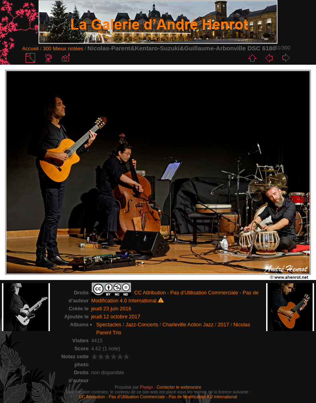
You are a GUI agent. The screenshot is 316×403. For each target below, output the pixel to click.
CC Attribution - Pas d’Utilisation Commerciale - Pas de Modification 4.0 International (158, 396)
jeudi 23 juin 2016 (111, 309)
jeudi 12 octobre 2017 (115, 317)
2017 (223, 325)
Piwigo (146, 387)
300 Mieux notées (63, 49)
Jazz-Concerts (142, 325)
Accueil (30, 49)
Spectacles (108, 325)
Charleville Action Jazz (187, 325)
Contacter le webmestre (178, 387)
